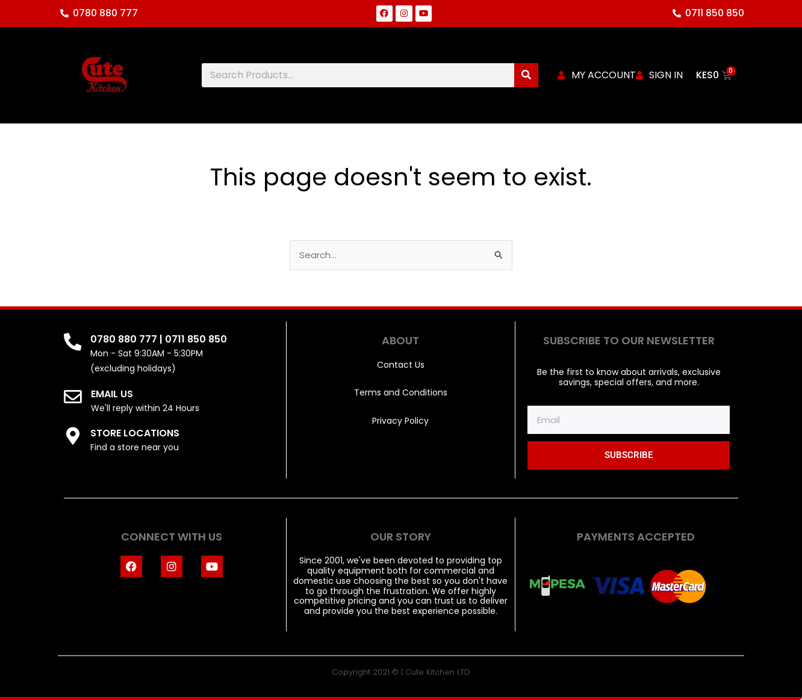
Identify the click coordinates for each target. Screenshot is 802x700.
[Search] (526, 75)
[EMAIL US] (73, 397)
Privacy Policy (400, 421)
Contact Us (400, 365)
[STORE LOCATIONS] (73, 436)
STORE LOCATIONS (135, 433)
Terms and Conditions (400, 393)
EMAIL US (112, 394)
